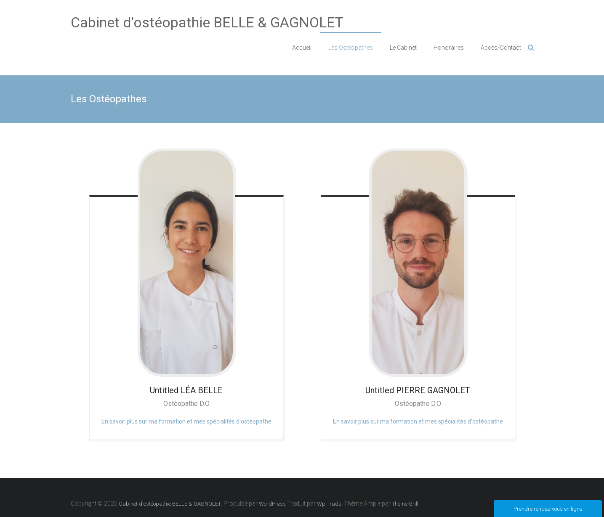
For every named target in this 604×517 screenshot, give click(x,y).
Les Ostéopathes (350, 47)
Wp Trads (329, 504)
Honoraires (449, 47)
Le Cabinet (403, 47)
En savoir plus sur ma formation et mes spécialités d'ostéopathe (186, 421)
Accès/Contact (501, 47)
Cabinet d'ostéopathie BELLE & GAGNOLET (207, 22)
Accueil (301, 47)
